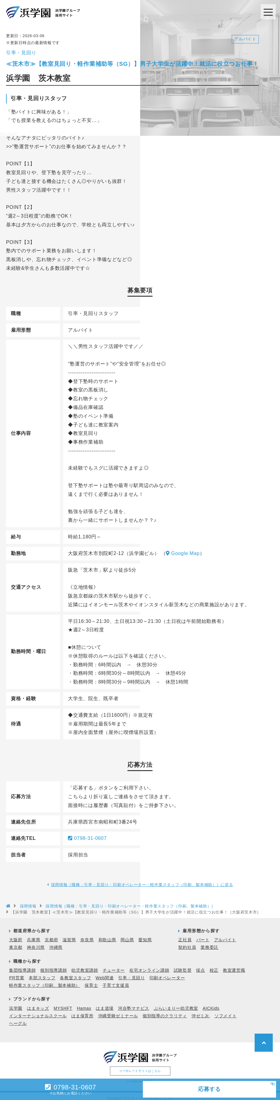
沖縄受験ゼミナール (118, 1010)
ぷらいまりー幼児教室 (176, 1003)
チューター (114, 965)
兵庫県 (33, 935)
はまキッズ (38, 1003)
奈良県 (87, 935)
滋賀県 (69, 935)
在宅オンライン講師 (149, 965)
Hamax (84, 1003)
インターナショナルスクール (38, 1010)
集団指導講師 (22, 965)
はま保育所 (82, 1010)
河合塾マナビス (133, 1003)
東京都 (15, 942)
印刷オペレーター (167, 973)
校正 (214, 965)
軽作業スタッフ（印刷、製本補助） (44, 980)
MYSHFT (63, 1003)
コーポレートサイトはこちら (140, 1066)
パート (203, 935)
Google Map (183, 548)
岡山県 (127, 935)
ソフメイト (225, 1010)
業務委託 (209, 942)
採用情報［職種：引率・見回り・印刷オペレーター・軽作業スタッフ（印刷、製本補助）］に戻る (142, 879)
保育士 (91, 980)
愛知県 (145, 935)
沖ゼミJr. (200, 1010)
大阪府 (15, 935)
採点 (200, 965)
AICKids (211, 1003)
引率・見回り (131, 973)
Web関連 (104, 973)
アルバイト (225, 935)
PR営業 (16, 973)
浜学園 (15, 1003)
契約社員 (187, 942)
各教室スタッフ (75, 973)
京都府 (51, 935)
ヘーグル (18, 1018)
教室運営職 (234, 965)
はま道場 (105, 1003)
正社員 (184, 935)
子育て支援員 (115, 980)
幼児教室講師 (84, 965)
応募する (200, 1088)
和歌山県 (107, 935)
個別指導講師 (53, 965)
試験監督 (182, 965)
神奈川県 (36, 942)
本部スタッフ (42, 973)
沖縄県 (56, 942)
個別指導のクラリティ (165, 1010)
